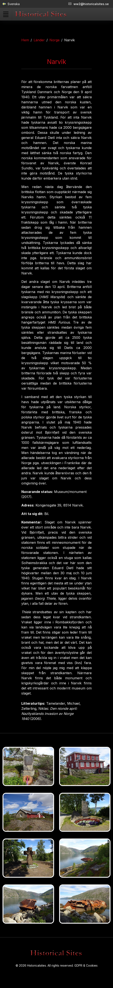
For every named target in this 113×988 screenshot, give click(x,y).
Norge (54, 40)
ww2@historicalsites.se (88, 4)
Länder (39, 40)
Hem (25, 40)
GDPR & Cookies (86, 965)
